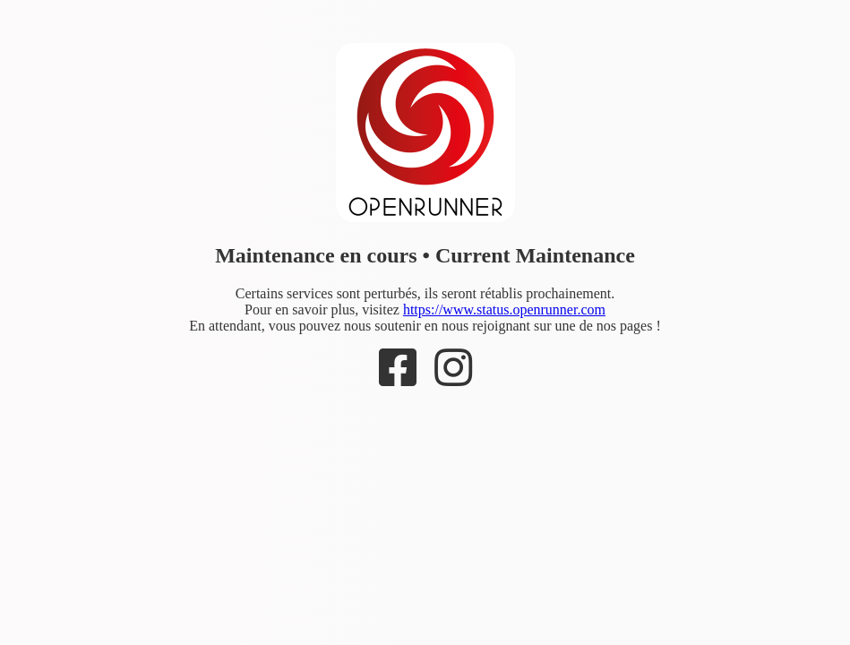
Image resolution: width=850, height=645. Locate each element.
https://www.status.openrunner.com (504, 309)
